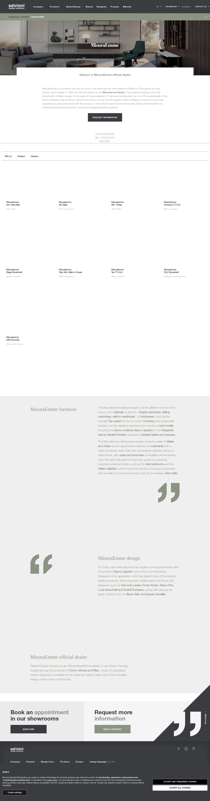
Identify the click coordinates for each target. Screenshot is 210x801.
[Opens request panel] (201, 6)
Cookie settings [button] (15, 792)
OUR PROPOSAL (105, 134)
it (113, 762)
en (109, 762)
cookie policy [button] (52, 780)
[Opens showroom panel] (171, 6)
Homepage (14, 17)
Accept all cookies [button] (180, 788)
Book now (28, 729)
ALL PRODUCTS (105, 137)
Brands (25, 17)
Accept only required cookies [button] (180, 782)
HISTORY (105, 141)
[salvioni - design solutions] (16, 6)
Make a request (112, 729)
